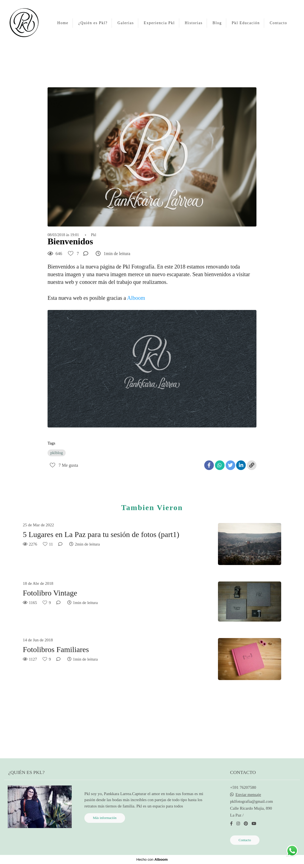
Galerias (125, 23)
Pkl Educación (246, 23)
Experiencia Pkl (159, 23)
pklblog (56, 453)
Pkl (93, 235)
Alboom (137, 298)
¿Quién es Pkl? (92, 23)
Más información (105, 818)
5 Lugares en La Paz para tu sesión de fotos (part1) (101, 534)
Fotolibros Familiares (56, 649)
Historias (194, 23)
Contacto (278, 23)
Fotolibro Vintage (50, 593)
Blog (217, 23)
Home (62, 23)
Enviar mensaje (248, 795)
